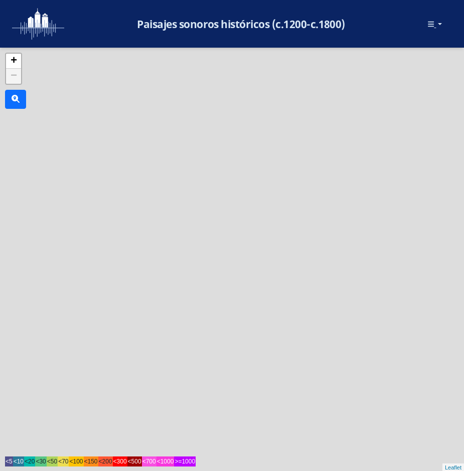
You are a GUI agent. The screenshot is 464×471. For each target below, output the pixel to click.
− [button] (14, 76)
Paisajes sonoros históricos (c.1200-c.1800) (241, 24)
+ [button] (14, 61)
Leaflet (453, 467)
